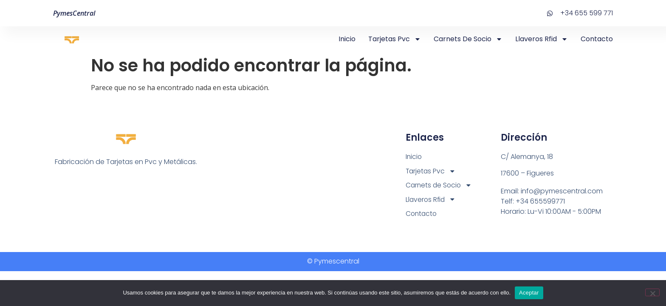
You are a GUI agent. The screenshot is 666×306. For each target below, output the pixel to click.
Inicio (347, 39)
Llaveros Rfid (541, 39)
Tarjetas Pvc (394, 39)
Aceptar (529, 292)
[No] (652, 292)
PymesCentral (74, 13)
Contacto (597, 39)
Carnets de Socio (468, 39)
